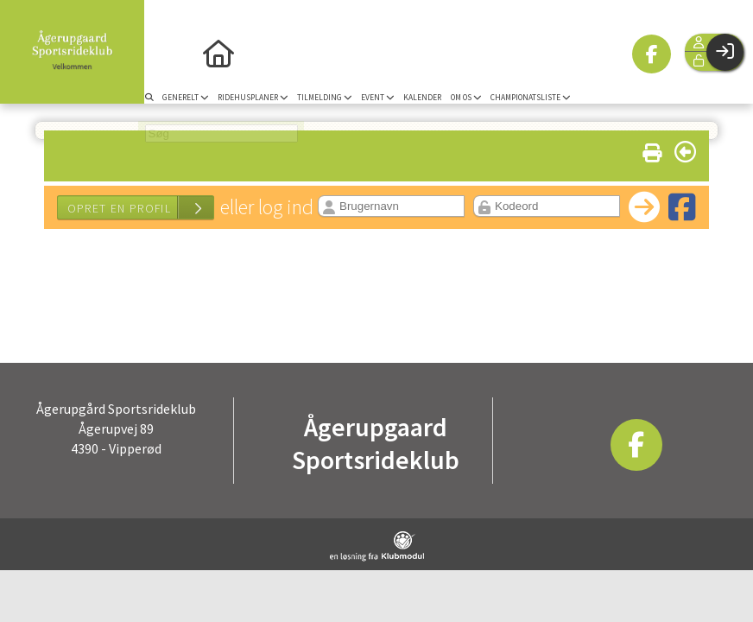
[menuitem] (164, 52)
